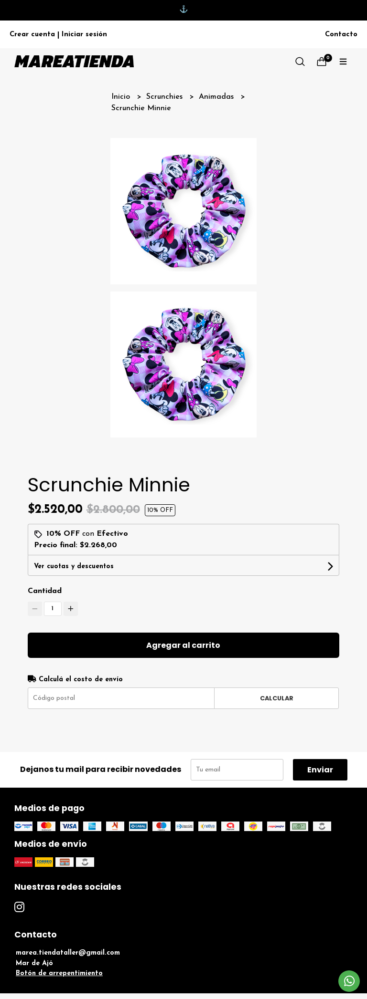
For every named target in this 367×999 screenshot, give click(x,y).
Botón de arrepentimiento (59, 973)
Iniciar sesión (84, 34)
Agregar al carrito (183, 645)
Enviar (320, 769)
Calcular (276, 698)
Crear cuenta (32, 34)
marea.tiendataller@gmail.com (68, 953)
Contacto (341, 34)
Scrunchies (165, 97)
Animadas (217, 97)
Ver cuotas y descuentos (74, 566)
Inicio (121, 97)
